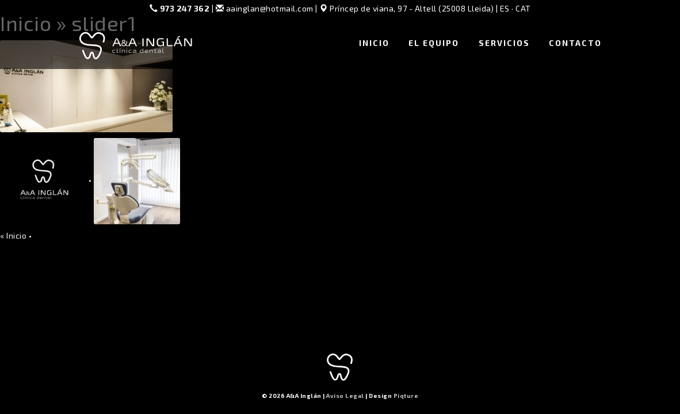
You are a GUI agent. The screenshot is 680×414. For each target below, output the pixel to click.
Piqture (406, 395)
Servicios (504, 43)
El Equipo (433, 43)
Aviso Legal (345, 395)
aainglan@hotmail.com (265, 8)
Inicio (374, 43)
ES (505, 8)
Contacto (575, 43)
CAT (523, 8)
